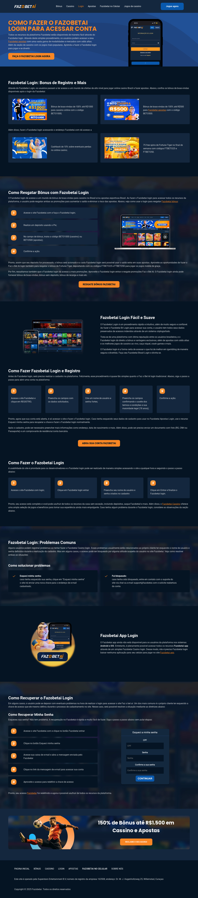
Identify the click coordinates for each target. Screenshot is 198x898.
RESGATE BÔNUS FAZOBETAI (99, 284)
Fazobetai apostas (17, 41)
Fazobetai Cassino (171, 504)
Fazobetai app (167, 652)
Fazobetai (32, 793)
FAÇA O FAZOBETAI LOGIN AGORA (31, 56)
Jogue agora (172, 6)
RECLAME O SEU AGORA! (136, 842)
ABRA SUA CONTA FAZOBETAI (99, 443)
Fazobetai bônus (170, 201)
